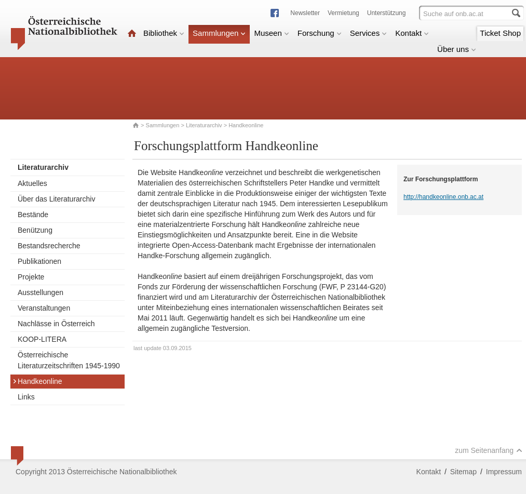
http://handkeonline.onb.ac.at (443, 197)
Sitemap (463, 472)
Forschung (320, 33)
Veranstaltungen (44, 308)
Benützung (35, 230)
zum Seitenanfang (488, 450)
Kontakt (412, 33)
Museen (271, 33)
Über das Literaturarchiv (56, 199)
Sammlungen (219, 33)
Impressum (504, 472)
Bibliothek (163, 33)
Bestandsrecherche (49, 246)
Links (26, 397)
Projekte (31, 277)
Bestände (33, 214)
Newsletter (305, 13)
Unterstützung (386, 13)
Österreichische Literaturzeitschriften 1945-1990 (69, 360)
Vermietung (343, 13)
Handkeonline (37, 381)
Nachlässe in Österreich (56, 323)
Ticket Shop (500, 33)
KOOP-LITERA (42, 339)
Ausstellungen (40, 292)
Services (368, 33)
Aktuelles (32, 183)
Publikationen (39, 261)
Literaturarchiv (205, 125)
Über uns (456, 49)
